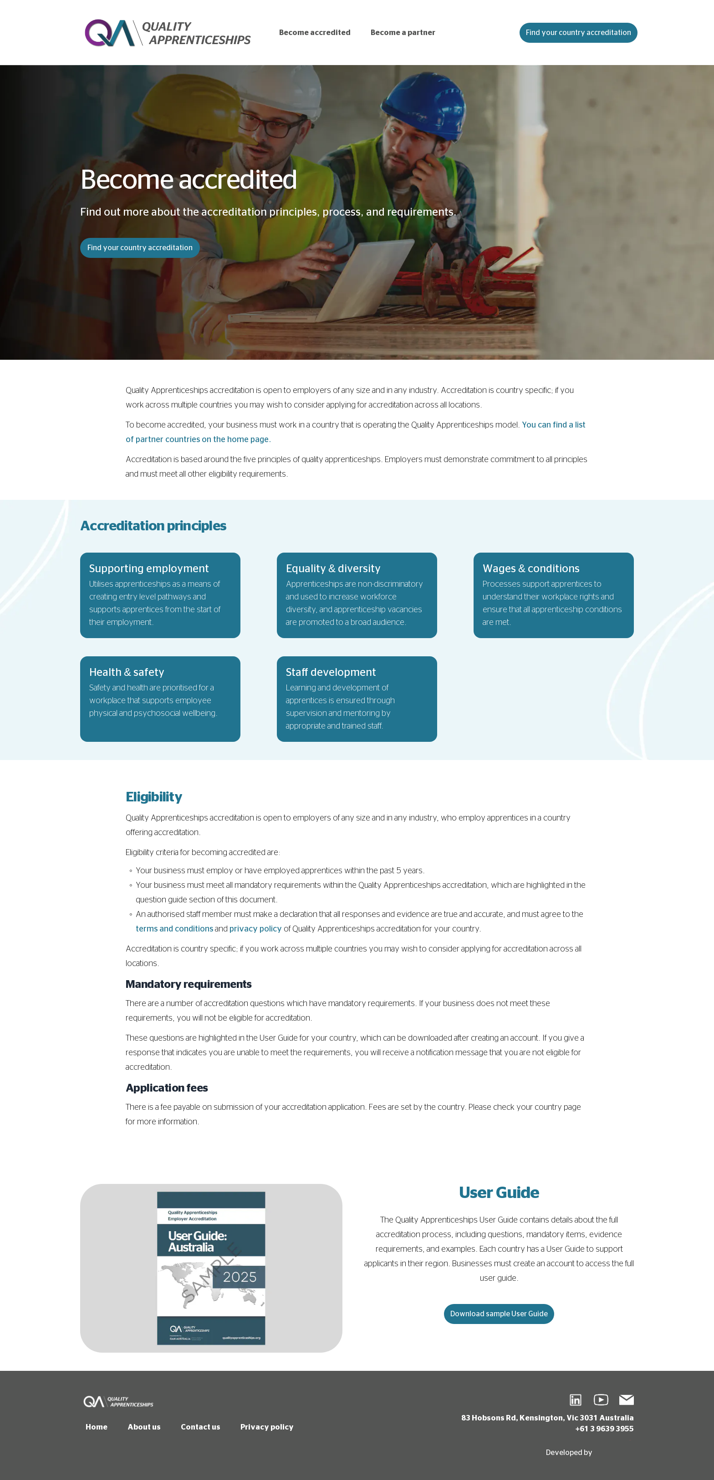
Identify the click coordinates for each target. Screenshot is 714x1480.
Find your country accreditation (578, 32)
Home (96, 1427)
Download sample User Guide (499, 1314)
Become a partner (403, 32)
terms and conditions (174, 929)
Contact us (200, 1427)
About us (144, 1427)
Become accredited (315, 32)
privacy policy (256, 929)
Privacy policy (267, 1427)
